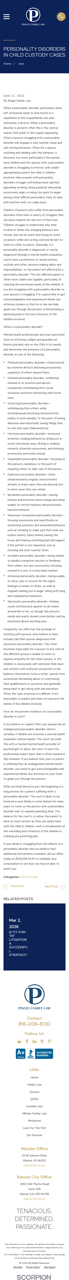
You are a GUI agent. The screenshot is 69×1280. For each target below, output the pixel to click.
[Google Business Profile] (19, 1041)
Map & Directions (34, 1165)
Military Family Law (34, 1113)
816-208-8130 (34, 1024)
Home (34, 1077)
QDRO (34, 1099)
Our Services (34, 1135)
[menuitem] (17, 1267)
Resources (34, 1121)
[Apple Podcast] (42, 1041)
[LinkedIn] (34, 1041)
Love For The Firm (34, 1128)
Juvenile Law (34, 1106)
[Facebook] (27, 1041)
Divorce (34, 1092)
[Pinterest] (50, 1041)
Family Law (34, 1084)
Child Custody (29, 877)
